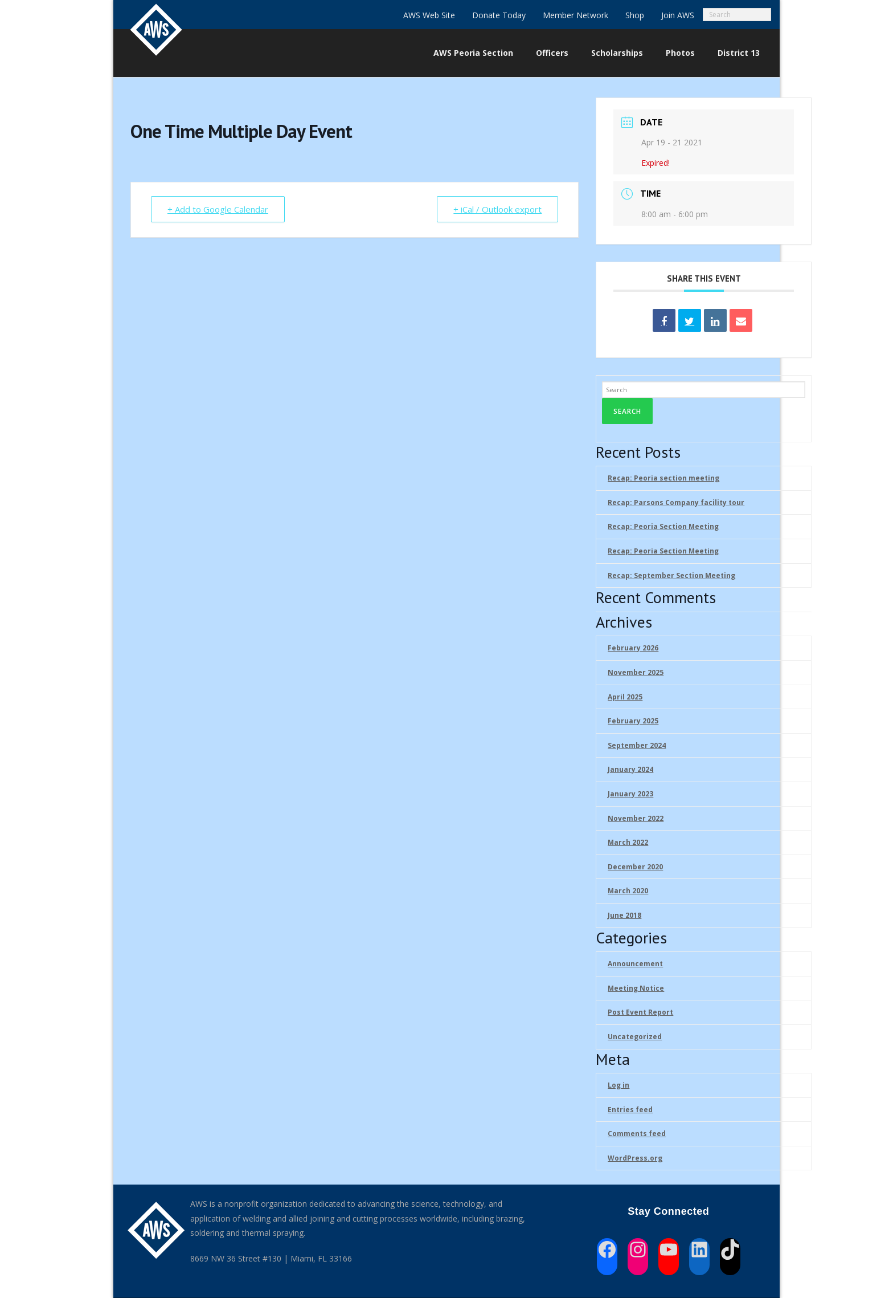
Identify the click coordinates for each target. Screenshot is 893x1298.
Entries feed (630, 1109)
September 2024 (637, 745)
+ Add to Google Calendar (217, 209)
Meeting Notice (636, 988)
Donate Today (499, 15)
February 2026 (633, 648)
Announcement (635, 964)
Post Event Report (640, 1012)
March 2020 (628, 891)
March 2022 (628, 842)
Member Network (575, 15)
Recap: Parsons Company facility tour (676, 502)
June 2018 (624, 915)
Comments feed (637, 1133)
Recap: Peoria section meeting (663, 478)
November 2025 (635, 672)
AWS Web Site (429, 15)
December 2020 (635, 867)
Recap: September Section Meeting (671, 575)
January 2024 (630, 769)
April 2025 (625, 697)
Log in (618, 1085)
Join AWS (677, 15)
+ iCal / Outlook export (497, 209)
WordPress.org (635, 1158)
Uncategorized (635, 1036)
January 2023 (630, 794)
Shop (634, 15)
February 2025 (633, 721)
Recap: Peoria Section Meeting (663, 526)
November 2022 (635, 818)
